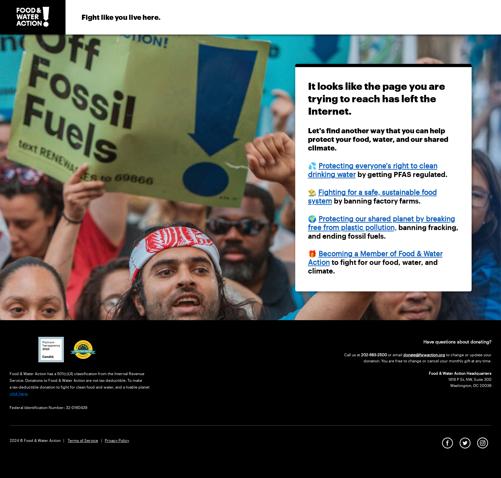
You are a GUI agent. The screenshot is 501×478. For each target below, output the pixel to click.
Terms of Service (83, 440)
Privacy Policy (117, 440)
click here (18, 393)
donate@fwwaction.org (424, 354)
